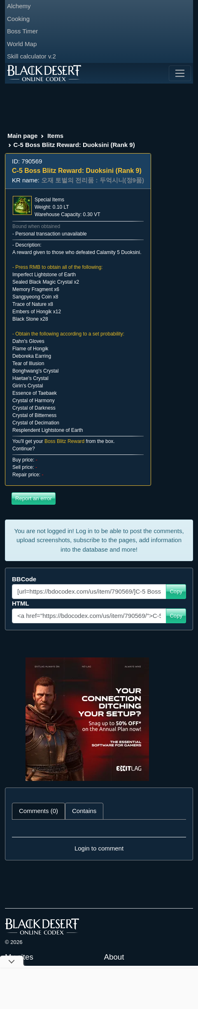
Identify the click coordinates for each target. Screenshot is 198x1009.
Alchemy (19, 5)
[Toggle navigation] (180, 73)
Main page (22, 135)
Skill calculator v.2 (31, 56)
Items (55, 135)
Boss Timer (22, 31)
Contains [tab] (84, 810)
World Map (22, 43)
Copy (176, 591)
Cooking (18, 18)
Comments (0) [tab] (38, 810)
